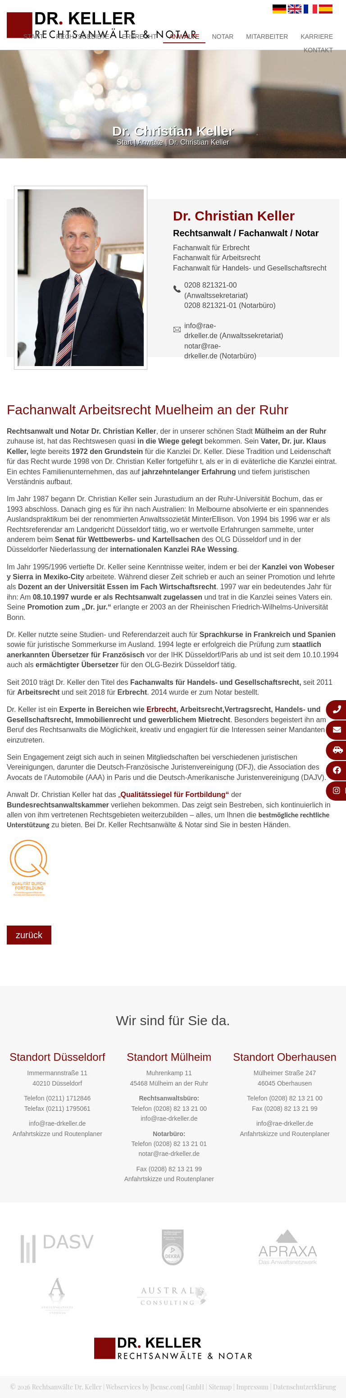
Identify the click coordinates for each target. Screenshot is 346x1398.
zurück (29, 935)
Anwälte (184, 36)
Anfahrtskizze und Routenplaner (57, 1133)
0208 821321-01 (210, 305)
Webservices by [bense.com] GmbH (155, 1387)
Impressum (253, 1387)
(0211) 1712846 (68, 1098)
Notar (222, 36)
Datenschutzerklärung (304, 1387)
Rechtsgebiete (82, 36)
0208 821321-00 (210, 285)
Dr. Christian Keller (199, 142)
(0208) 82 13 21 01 (180, 1143)
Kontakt (318, 50)
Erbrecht (139, 36)
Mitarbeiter (267, 36)
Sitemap (220, 1387)
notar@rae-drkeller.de (169, 1153)
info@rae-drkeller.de (57, 1123)
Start (33, 36)
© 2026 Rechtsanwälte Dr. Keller (55, 1387)
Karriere (316, 36)
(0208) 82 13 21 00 (180, 1108)
